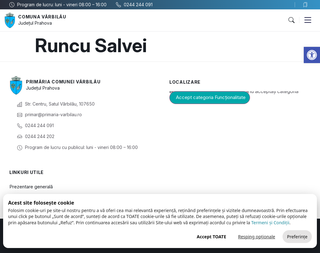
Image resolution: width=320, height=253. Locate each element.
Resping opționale (256, 237)
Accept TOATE (211, 237)
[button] (312, 55)
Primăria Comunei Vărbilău (63, 81)
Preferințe (297, 237)
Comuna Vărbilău (42, 16)
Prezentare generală (31, 187)
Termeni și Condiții (270, 223)
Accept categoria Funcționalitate (211, 97)
